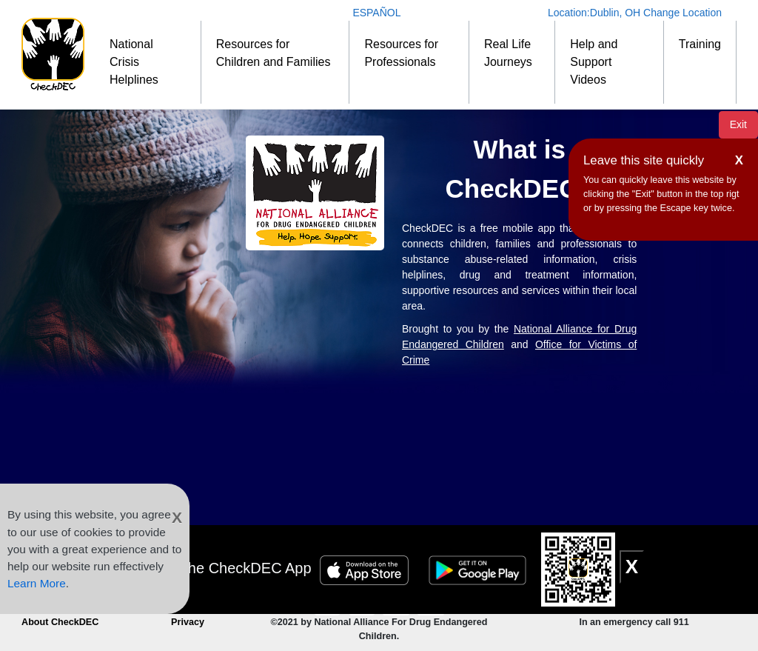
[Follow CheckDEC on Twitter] (397, 602)
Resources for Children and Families (273, 53)
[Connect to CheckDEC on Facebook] (363, 602)
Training (700, 44)
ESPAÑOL (376, 13)
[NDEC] (315, 193)
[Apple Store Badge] (366, 568)
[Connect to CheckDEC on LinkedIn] (430, 602)
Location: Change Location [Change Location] (635, 13)
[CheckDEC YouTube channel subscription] (329, 602)
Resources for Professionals (401, 53)
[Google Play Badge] (479, 568)
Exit (738, 124)
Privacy (187, 622)
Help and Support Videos (593, 62)
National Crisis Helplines (134, 62)
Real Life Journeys (508, 53)
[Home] (52, 54)
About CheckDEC (59, 622)
